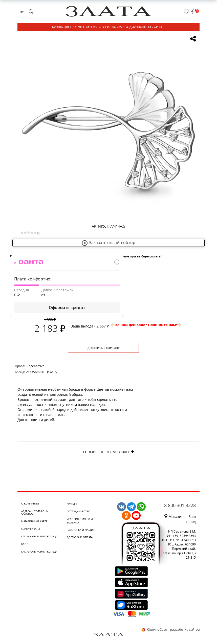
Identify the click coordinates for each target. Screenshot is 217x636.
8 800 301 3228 (180, 505)
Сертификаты (30, 529)
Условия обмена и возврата (80, 520)
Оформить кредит (67, 307)
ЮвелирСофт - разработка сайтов (170, 629)
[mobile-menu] (22, 11)
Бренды (72, 504)
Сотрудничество (78, 511)
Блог (24, 544)
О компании (30, 503)
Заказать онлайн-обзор (108, 242)
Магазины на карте (34, 521)
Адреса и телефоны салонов (35, 512)
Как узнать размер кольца (39, 536)
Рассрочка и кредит (81, 530)
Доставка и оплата (80, 537)
